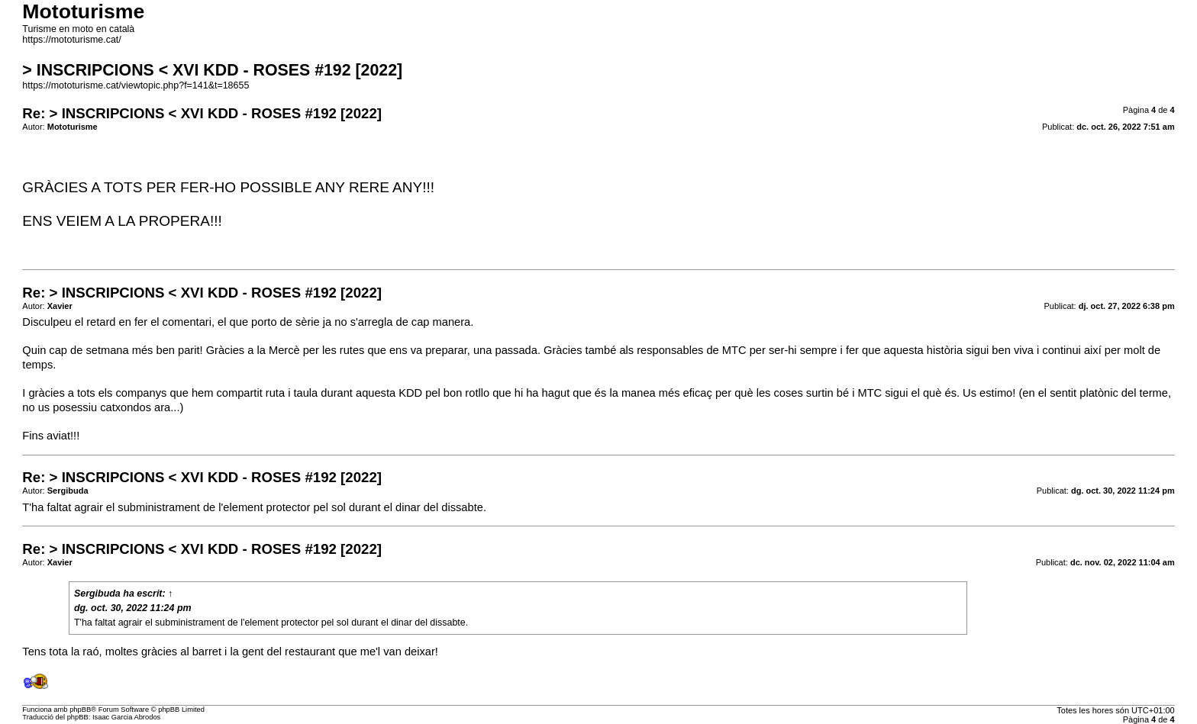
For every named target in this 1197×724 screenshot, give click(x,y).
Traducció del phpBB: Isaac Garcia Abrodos (91, 717)
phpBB (80, 709)
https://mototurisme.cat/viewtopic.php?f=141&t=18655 (135, 85)
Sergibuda (97, 593)
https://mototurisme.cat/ (71, 39)
